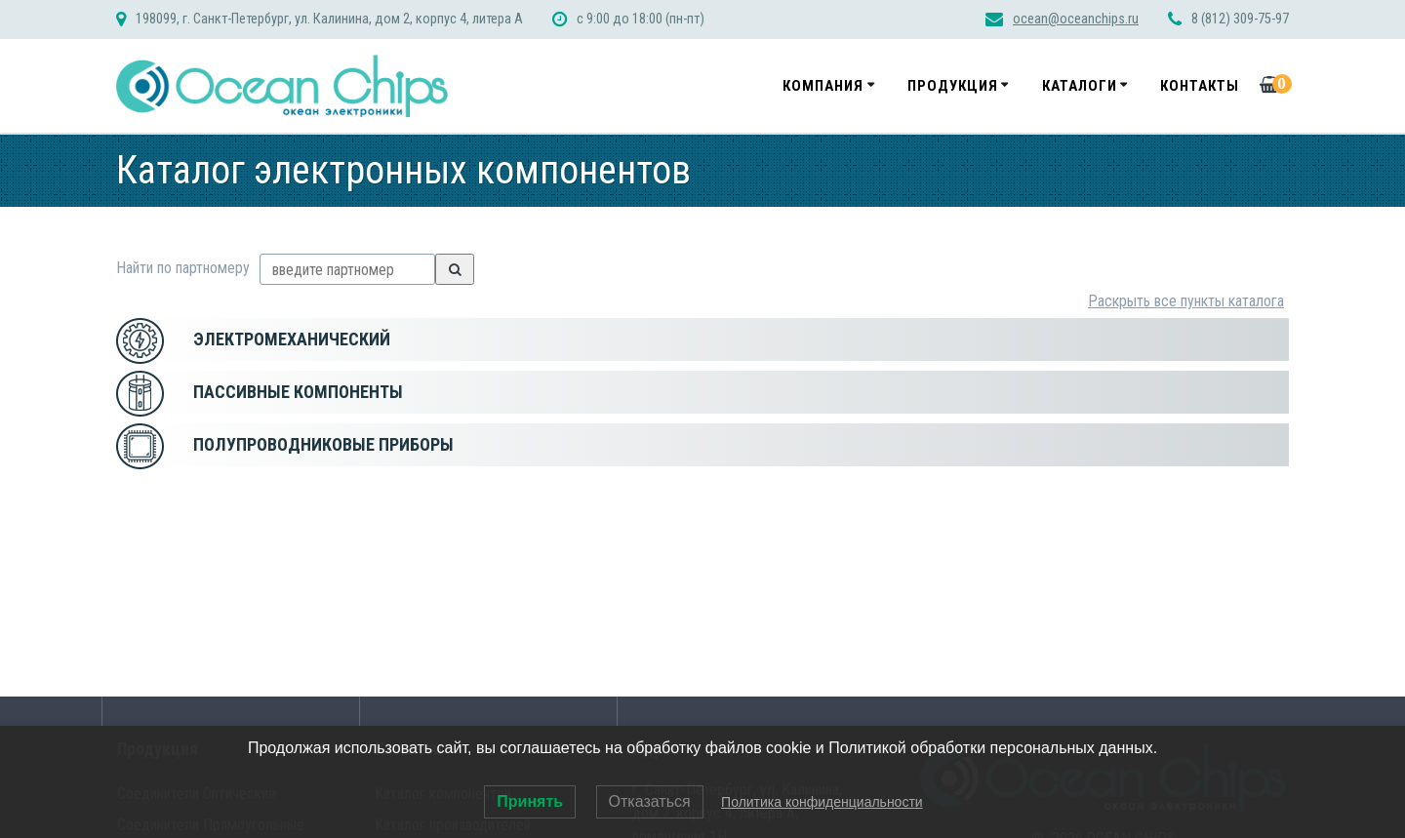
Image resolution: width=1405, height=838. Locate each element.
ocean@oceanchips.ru (1076, 19)
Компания (823, 86)
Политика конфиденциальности (822, 802)
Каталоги (1079, 86)
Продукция (952, 86)
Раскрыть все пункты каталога (1186, 301)
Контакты (1199, 86)
